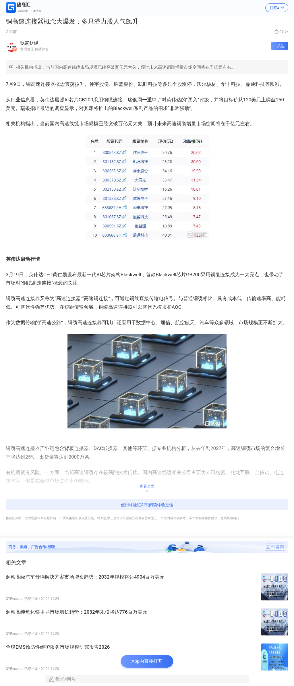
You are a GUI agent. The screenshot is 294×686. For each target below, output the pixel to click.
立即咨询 (275, 547)
